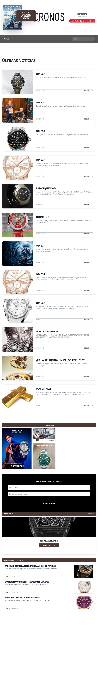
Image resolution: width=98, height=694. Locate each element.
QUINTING (42, 217)
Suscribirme (49, 503)
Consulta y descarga (26, 15)
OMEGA (40, 74)
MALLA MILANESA (47, 331)
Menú (6, 39)
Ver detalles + (49, 545)
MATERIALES (44, 388)
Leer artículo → (11, 576)
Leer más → (88, 90)
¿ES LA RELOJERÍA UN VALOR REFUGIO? (60, 360)
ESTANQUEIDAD (46, 188)
